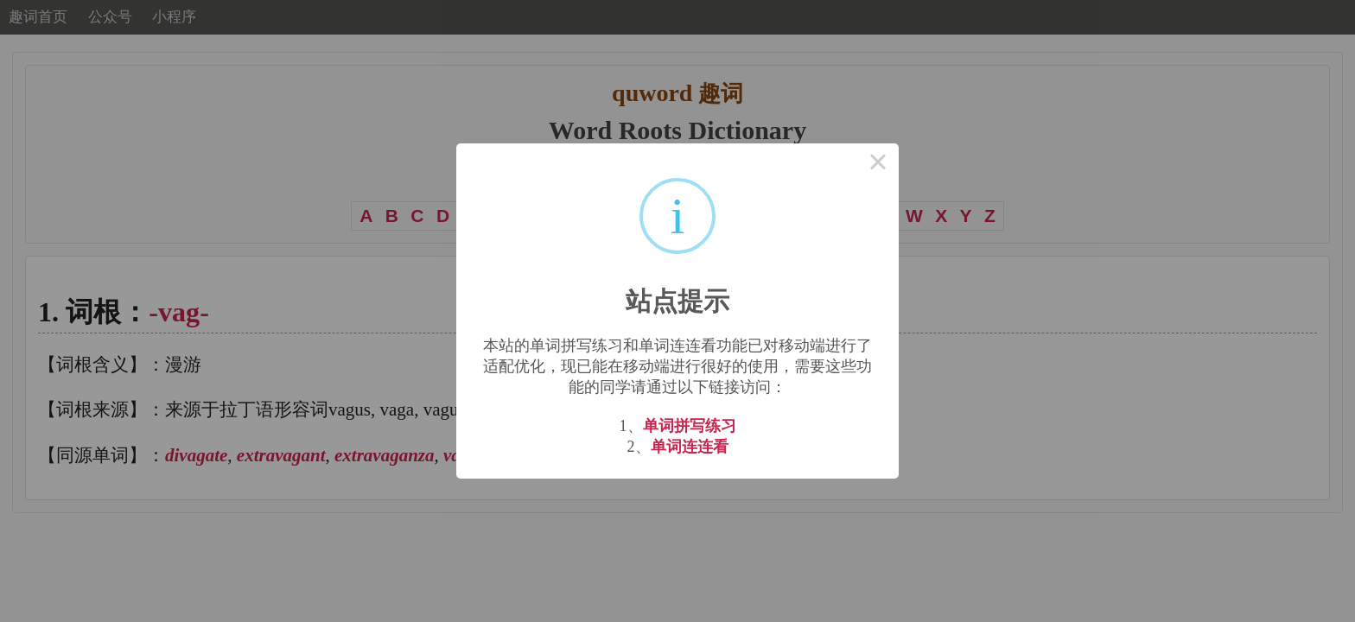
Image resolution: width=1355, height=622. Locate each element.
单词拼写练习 (689, 426)
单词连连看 (689, 446)
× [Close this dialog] (878, 164)
